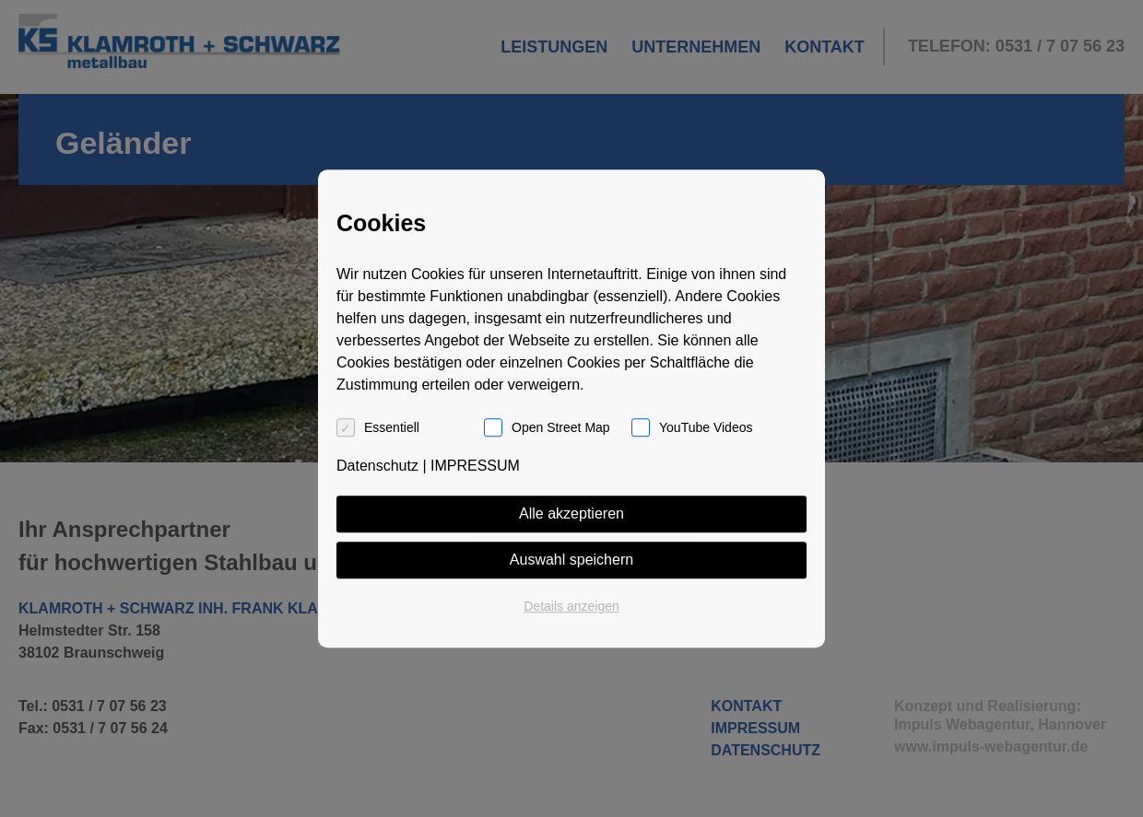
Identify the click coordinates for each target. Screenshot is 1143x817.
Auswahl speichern (571, 559)
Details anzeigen (571, 606)
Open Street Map (561, 427)
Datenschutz (377, 465)
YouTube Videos (705, 427)
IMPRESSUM (475, 465)
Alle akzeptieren (571, 513)
